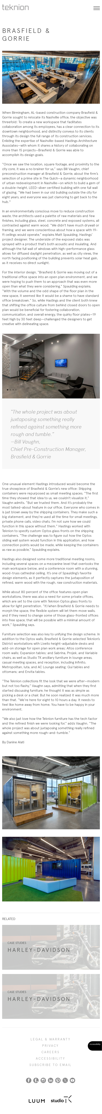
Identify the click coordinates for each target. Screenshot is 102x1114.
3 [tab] (13, 390)
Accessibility (50, 1058)
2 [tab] (10, 390)
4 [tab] (16, 390)
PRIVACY (50, 1046)
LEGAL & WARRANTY (50, 1039)
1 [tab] (7, 390)
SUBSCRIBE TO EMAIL (50, 1065)
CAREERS (50, 1052)
